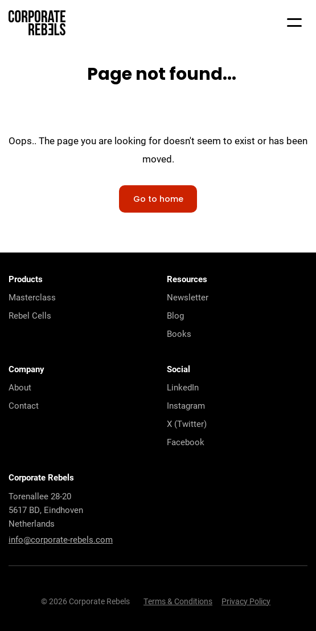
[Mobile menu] (294, 23)
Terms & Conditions (177, 601)
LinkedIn (183, 387)
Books (179, 333)
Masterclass (32, 297)
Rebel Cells (30, 315)
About (20, 387)
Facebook (185, 441)
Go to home (158, 199)
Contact (24, 405)
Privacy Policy (245, 601)
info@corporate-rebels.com (61, 539)
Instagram (186, 405)
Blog (175, 315)
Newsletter (187, 297)
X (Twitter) (187, 423)
